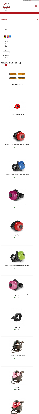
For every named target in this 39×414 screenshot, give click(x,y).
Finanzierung (4, 405)
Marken (29, 13)
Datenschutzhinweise (19, 329)
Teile (21, 13)
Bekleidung (11, 13)
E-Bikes (3, 13)
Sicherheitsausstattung (11, 15)
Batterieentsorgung (5, 406)
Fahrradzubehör (16, 13)
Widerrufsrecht (23, 392)
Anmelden (35, 3)
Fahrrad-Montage (23, 403)
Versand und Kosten (5, 408)
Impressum (23, 388)
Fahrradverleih (4, 400)
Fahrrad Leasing (4, 403)
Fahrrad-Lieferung (23, 405)
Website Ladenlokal (23, 399)
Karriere (21, 402)
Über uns (33, 13)
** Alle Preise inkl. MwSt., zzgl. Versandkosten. (9, 311)
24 (34, 65)
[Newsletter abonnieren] (24, 334)
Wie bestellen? (4, 402)
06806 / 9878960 (7, 322)
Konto (37, 13)
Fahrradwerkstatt (5, 399)
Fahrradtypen (22, 406)
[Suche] (21, 10)
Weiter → (11, 65)
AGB (22, 389)
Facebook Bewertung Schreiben (32, 326)
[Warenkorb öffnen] (36, 6)
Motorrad (24, 13)
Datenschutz (23, 391)
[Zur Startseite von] (10, 5)
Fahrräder (6, 13)
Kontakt (22, 385)
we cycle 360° (22, 400)
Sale (27, 13)
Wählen (26, 65)
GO (9, 52)
